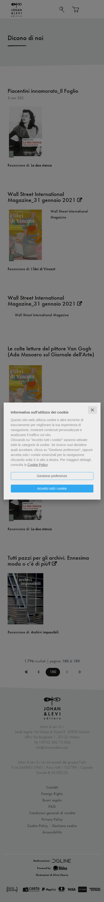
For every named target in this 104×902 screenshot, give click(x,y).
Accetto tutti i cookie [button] (52, 488)
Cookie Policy (38, 464)
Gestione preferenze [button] (52, 476)
